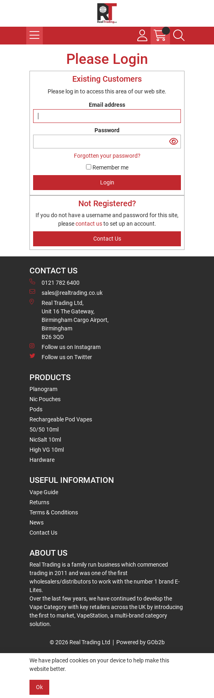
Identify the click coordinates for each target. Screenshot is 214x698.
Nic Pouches (45, 399)
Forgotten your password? (107, 155)
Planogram (43, 389)
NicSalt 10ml (45, 439)
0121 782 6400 (54, 282)
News (36, 522)
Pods (35, 409)
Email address (107, 105)
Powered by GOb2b (140, 642)
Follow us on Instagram (65, 346)
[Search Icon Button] (179, 35)
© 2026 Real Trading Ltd (80, 642)
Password (107, 130)
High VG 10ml (46, 449)
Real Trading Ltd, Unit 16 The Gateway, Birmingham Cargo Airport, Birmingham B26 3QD (69, 319)
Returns (39, 502)
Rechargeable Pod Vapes (60, 419)
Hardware (42, 460)
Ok (39, 687)
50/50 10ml (44, 429)
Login (107, 182)
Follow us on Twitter (60, 356)
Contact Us (43, 532)
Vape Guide (43, 492)
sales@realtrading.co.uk (66, 292)
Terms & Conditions (53, 512)
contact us (89, 223)
